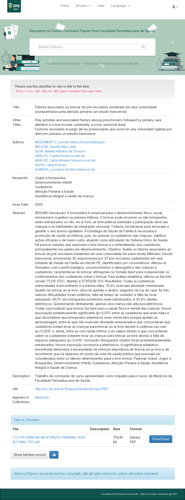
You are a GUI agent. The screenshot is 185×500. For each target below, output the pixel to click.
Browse (83, 6)
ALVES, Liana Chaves (50, 165)
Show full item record (30, 455)
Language (120, 6)
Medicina (42, 397)
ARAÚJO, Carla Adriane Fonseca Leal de (65, 160)
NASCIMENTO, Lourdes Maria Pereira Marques (70, 142)
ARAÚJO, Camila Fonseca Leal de (60, 156)
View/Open (160, 439)
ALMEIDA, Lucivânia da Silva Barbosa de (65, 169)
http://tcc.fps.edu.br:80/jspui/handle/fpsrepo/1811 (71, 389)
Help (100, 6)
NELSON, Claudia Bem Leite (55, 147)
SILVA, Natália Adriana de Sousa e (60, 151)
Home (64, 6)
